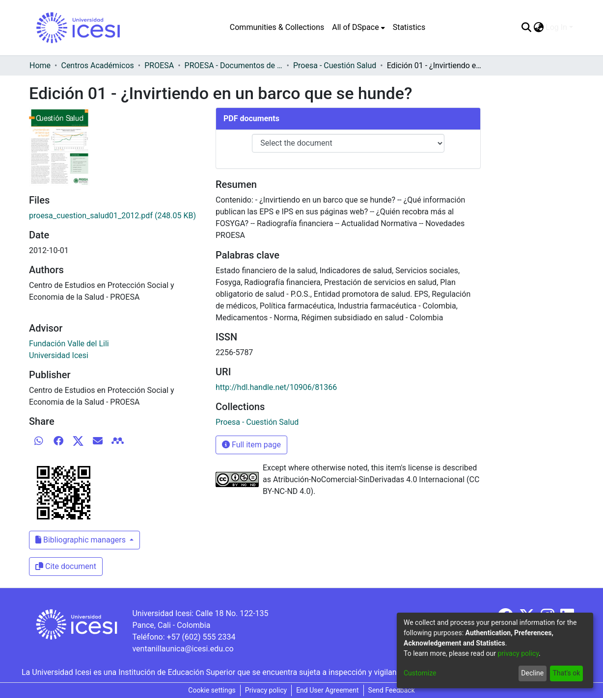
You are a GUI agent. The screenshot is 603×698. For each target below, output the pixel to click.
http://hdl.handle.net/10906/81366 (276, 387)
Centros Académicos (97, 65)
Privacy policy (266, 690)
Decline (532, 673)
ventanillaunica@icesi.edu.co (182, 648)
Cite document (65, 566)
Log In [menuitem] (556, 27)
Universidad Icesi (58, 355)
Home (40, 65)
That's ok (566, 673)
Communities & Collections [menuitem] (277, 27)
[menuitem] (358, 27)
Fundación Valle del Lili (69, 343)
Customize (420, 673)
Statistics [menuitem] (409, 27)
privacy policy (518, 653)
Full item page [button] (251, 444)
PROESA (159, 65)
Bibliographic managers (81, 539)
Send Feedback (391, 690)
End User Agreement (327, 690)
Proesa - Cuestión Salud (334, 65)
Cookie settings (212, 690)
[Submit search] (526, 27)
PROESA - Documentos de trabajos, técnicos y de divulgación (234, 65)
